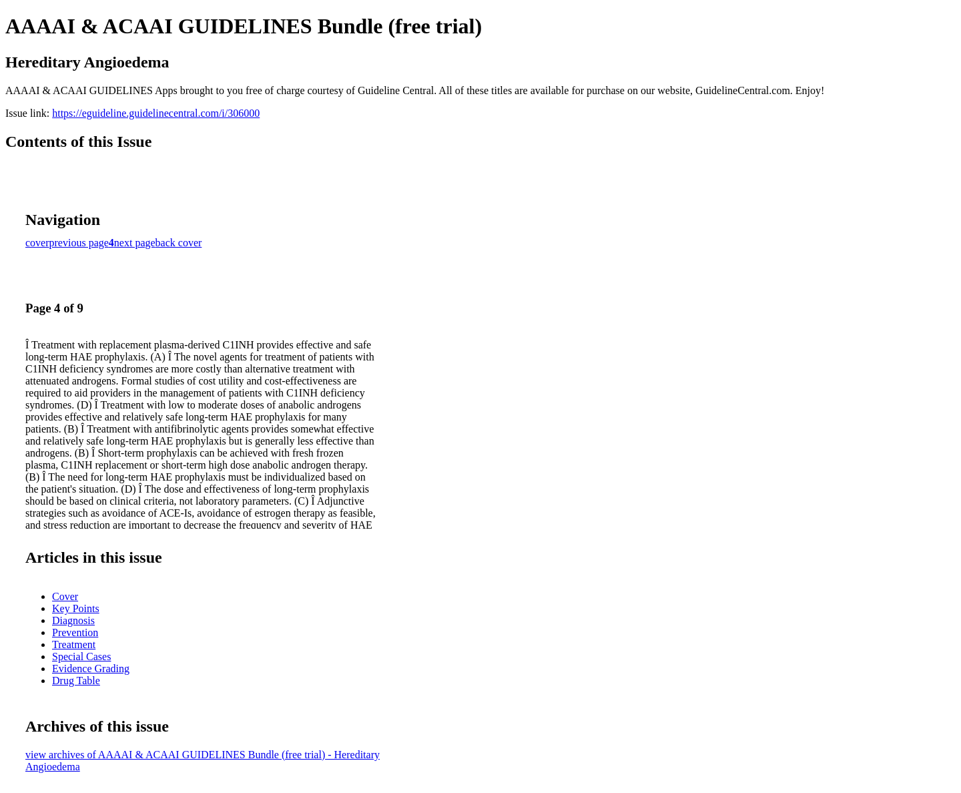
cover (37, 242)
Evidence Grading (90, 668)
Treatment (73, 644)
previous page (79, 242)
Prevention (75, 632)
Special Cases (81, 656)
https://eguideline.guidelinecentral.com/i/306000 (156, 113)
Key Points (75, 608)
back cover (178, 242)
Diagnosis (73, 620)
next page (134, 242)
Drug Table (76, 680)
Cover (65, 596)
